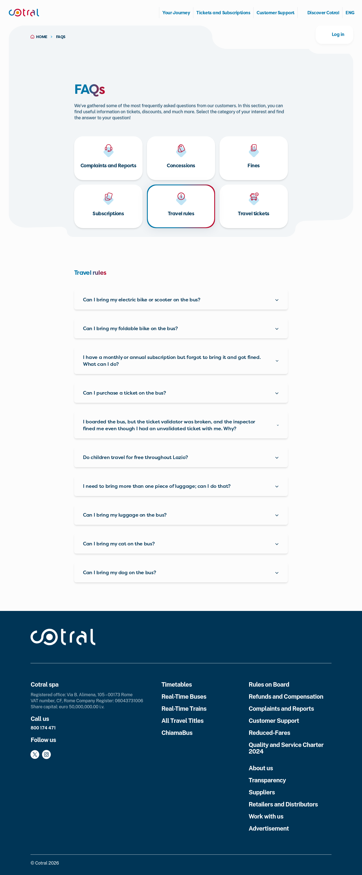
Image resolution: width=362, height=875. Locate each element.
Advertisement (269, 828)
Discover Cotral (323, 13)
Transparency (267, 780)
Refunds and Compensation (286, 696)
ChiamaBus (177, 732)
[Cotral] (24, 12)
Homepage (153, 12)
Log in (338, 34)
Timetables (176, 684)
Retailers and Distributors (283, 804)
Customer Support (275, 13)
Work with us (266, 816)
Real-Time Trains (184, 708)
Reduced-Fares (269, 732)
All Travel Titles (182, 720)
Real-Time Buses (184, 696)
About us (261, 768)
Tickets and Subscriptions (223, 13)
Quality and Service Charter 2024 (286, 748)
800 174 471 (42, 727)
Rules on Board (269, 684)
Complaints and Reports (281, 708)
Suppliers (262, 792)
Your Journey (176, 13)
